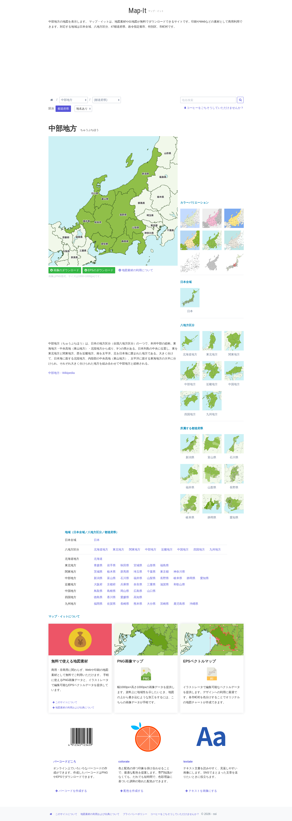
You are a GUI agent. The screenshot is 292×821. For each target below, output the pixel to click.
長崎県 (124, 603)
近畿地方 (167, 549)
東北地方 (118, 549)
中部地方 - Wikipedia (61, 372)
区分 (51, 108)
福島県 (164, 565)
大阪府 (98, 584)
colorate (124, 761)
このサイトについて (65, 702)
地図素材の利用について (136, 270)
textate (188, 761)
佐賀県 (111, 603)
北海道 (98, 558)
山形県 (151, 565)
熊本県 (138, 603)
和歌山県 (179, 584)
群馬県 (124, 571)
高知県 (138, 597)
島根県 (111, 590)
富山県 (111, 578)
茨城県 (98, 571)
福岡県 (98, 603)
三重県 (151, 584)
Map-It (137, 10)
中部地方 (150, 549)
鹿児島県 (179, 603)
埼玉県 (138, 571)
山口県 (151, 590)
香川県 (111, 597)
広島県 (138, 590)
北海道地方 (101, 549)
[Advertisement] (146, 61)
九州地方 (215, 549)
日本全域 (70, 540)
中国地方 (183, 549)
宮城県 (138, 565)
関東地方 (134, 549)
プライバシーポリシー (135, 814)
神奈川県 (179, 571)
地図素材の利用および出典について (73, 707)
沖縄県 (194, 603)
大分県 (151, 603)
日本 (97, 540)
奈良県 (138, 584)
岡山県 (124, 590)
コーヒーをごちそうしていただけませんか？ (214, 107)
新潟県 (98, 578)
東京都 (164, 571)
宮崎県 (164, 603)
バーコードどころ (64, 761)
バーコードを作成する (71, 790)
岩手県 (111, 565)
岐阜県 (178, 578)
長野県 (164, 578)
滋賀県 (164, 584)
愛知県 (204, 578)
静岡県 (191, 578)
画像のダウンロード (64, 270)
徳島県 (98, 597)
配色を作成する (131, 790)
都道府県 (63, 108)
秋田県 (124, 565)
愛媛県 (124, 597)
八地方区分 (72, 549)
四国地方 (199, 549)
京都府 (111, 584)
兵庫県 (124, 584)
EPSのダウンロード (99, 270)
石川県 (124, 578)
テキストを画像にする (201, 790)
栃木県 (111, 571)
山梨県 (151, 578)
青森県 (98, 565)
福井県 (138, 578)
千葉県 (151, 571)
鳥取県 (98, 590)
